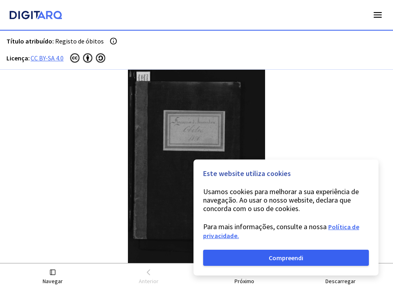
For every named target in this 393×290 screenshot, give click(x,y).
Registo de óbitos (79, 41)
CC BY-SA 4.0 (47, 58)
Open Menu (378, 15)
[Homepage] (36, 16)
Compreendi (286, 258)
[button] (53, 277)
